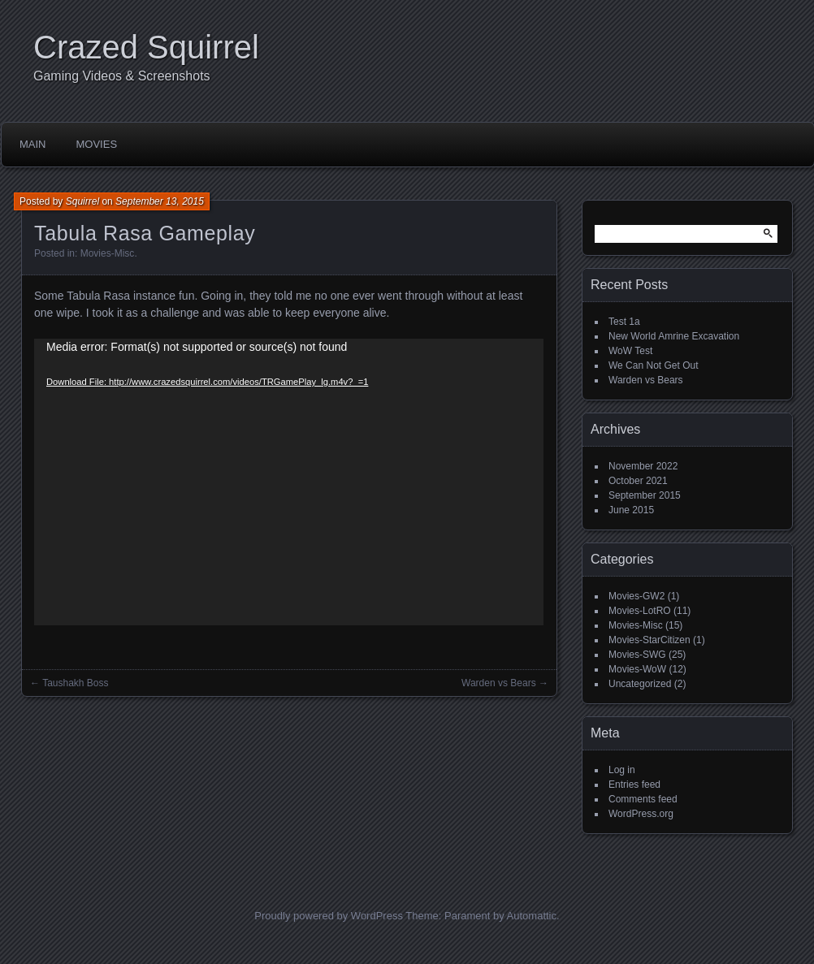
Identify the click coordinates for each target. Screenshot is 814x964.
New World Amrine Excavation (673, 336)
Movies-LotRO (639, 610)
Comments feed (643, 799)
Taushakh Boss (75, 683)
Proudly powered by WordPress (328, 916)
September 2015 (644, 495)
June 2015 (631, 510)
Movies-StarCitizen (649, 640)
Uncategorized (639, 683)
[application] (288, 482)
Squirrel (82, 201)
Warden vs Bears (498, 683)
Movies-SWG (637, 654)
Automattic (531, 916)
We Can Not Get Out (653, 365)
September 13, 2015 (159, 201)
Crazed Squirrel (146, 47)
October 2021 (638, 480)
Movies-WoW (637, 669)
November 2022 (643, 466)
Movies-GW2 (636, 596)
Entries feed (634, 784)
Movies (97, 144)
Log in (621, 770)
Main (32, 144)
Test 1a (624, 321)
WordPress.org (640, 813)
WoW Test (630, 351)
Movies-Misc (107, 253)
